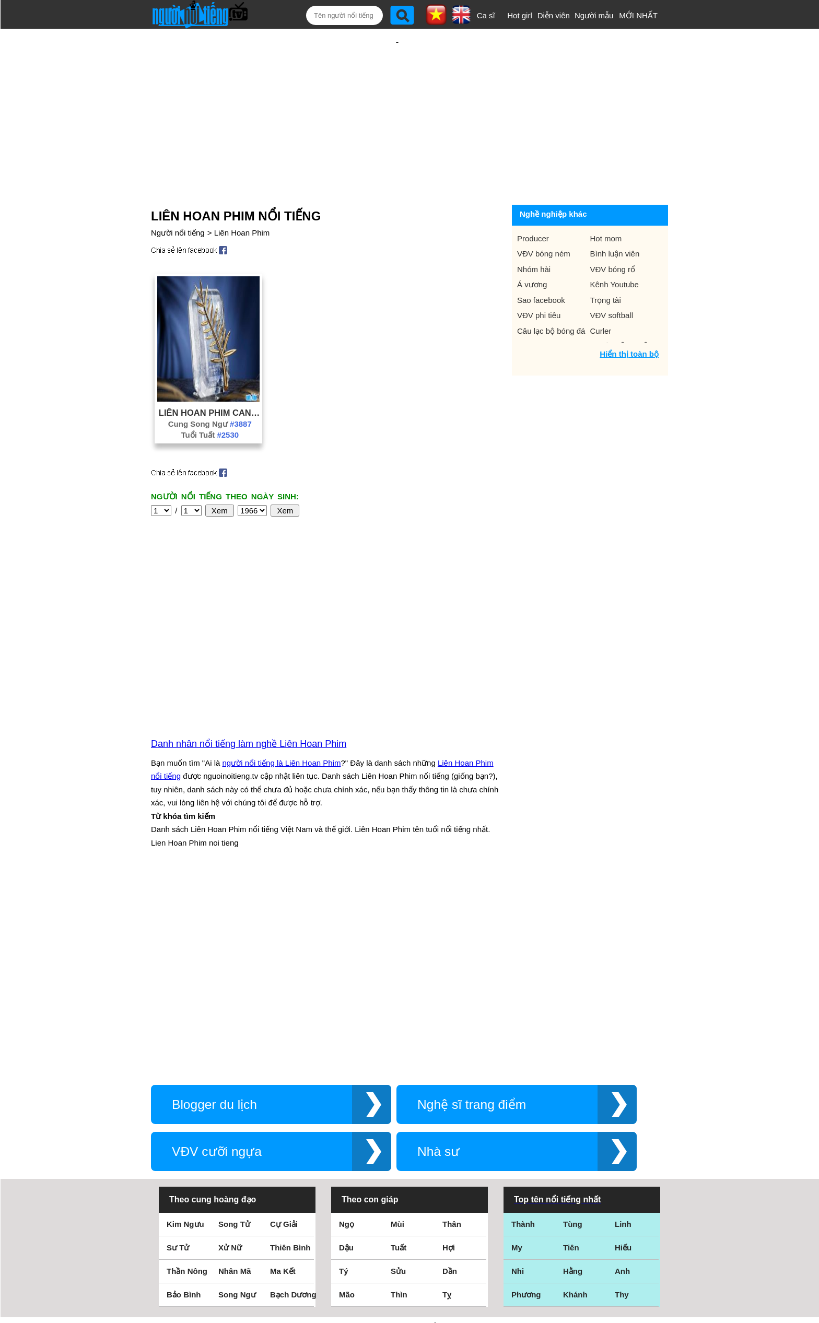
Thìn (399, 1103)
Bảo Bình (184, 1103)
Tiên (571, 1056)
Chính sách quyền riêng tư (409, 1264)
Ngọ (346, 1033)
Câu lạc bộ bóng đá (551, 296)
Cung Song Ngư (210, 389)
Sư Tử (178, 1056)
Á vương (532, 250)
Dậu (346, 1056)
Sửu (398, 1080)
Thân (451, 1033)
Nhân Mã (234, 1080)
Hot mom (606, 204)
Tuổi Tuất (210, 400)
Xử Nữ (230, 1056)
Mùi (397, 1033)
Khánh (575, 1103)
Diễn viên (553, 15)
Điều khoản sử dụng (409, 1209)
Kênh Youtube (614, 250)
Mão (347, 1103)
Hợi (448, 1056)
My (516, 1056)
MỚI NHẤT (638, 15)
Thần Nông (187, 1080)
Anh (622, 1080)
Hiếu (623, 1056)
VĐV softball (612, 281)
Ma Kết (283, 1080)
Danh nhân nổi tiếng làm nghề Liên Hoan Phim (248, 631)
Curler (601, 296)
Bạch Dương (293, 1103)
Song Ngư (237, 1103)
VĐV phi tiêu (538, 281)
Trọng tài (605, 266)
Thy (622, 1103)
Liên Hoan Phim (242, 198)
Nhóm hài (534, 235)
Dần (449, 1080)
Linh (623, 1033)
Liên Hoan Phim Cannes (210, 378)
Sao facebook (541, 266)
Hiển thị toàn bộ (629, 319)
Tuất (398, 1056)
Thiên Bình (290, 1056)
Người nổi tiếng (178, 198)
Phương (526, 1103)
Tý (343, 1080)
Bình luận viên (615, 219)
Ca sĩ (486, 15)
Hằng (572, 1080)
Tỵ (446, 1103)
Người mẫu (594, 15)
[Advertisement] (397, 97)
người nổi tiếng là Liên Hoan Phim (282, 650)
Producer (533, 204)
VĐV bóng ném (543, 219)
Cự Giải (284, 1033)
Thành (523, 1033)
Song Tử (234, 1033)
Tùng (572, 1033)
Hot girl (519, 15)
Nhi (517, 1080)
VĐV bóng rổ (613, 235)
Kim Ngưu (185, 1033)
